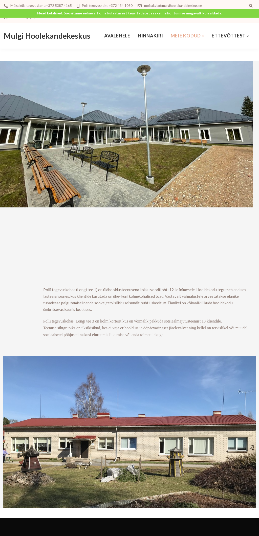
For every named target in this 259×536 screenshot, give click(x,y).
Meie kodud (186, 35)
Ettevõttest (229, 35)
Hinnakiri (150, 35)
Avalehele (117, 35)
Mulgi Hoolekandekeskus (47, 35)
